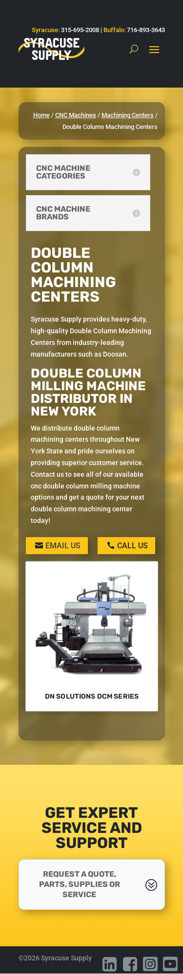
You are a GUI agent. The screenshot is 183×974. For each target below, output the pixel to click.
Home (41, 115)
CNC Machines (75, 115)
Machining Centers (128, 115)
